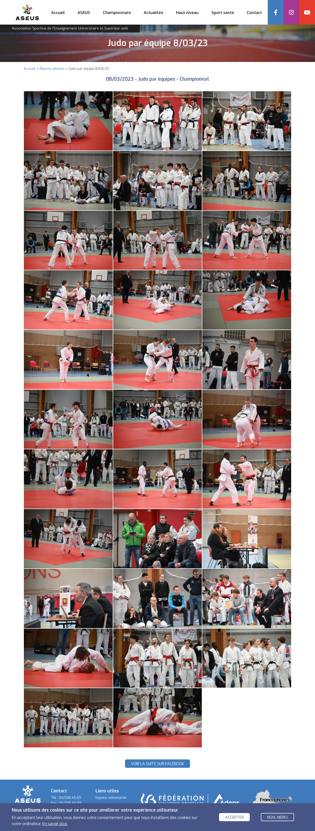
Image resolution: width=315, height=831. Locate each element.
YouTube (307, 12)
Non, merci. (277, 817)
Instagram (291, 12)
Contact (254, 12)
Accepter (234, 817)
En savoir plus (54, 823)
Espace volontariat (110, 797)
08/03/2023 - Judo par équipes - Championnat (157, 79)
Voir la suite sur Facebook (157, 763)
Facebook (276, 12)
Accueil (58, 12)
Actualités (153, 12)
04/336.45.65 (70, 797)
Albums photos (52, 68)
